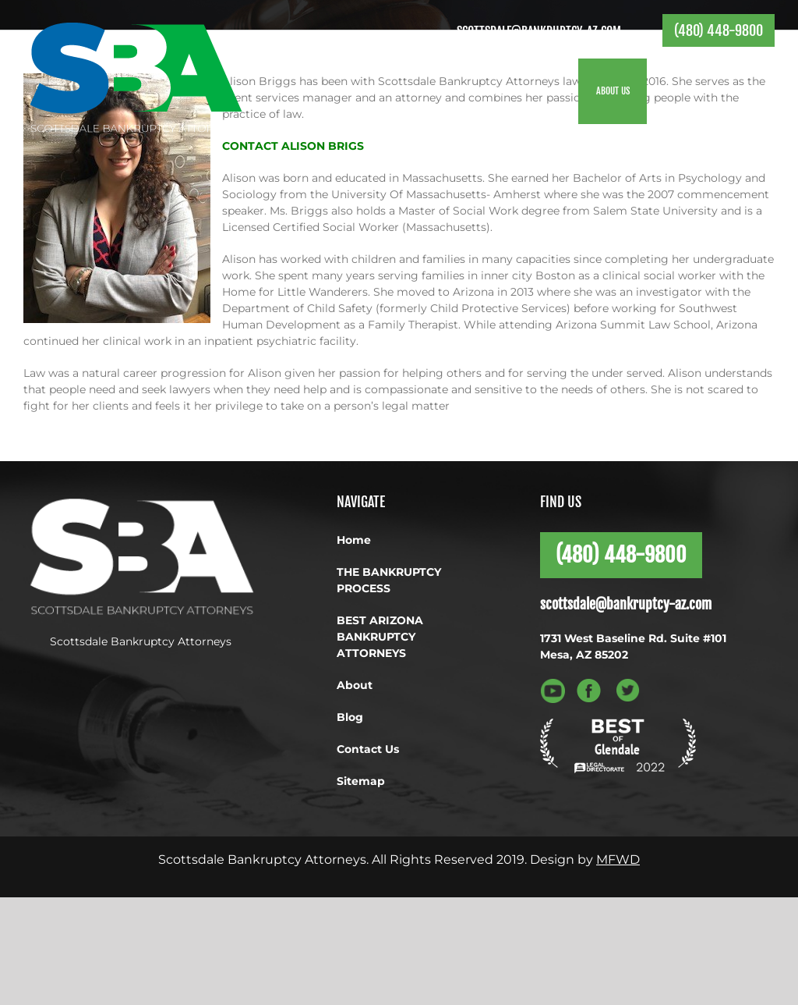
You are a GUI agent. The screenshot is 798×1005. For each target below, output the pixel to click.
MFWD (618, 859)
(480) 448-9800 (718, 30)
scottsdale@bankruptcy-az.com (539, 31)
